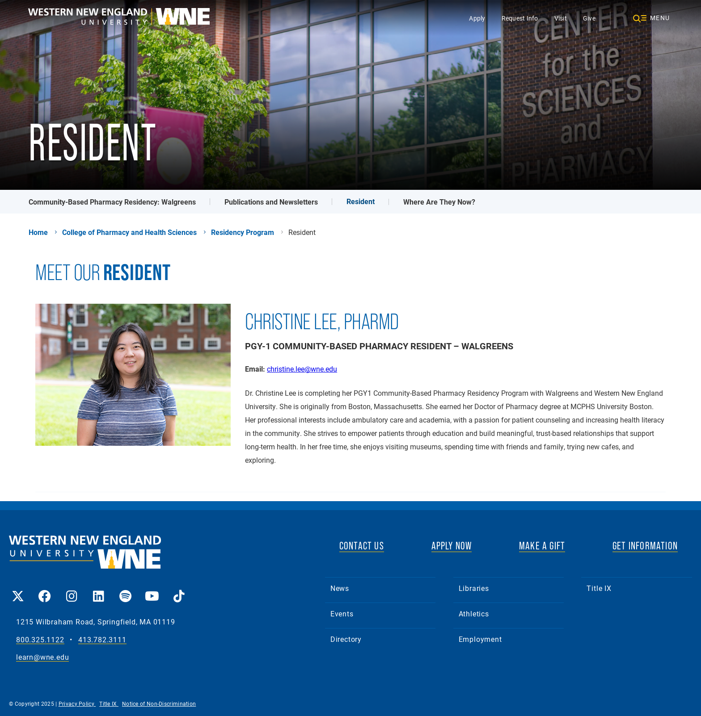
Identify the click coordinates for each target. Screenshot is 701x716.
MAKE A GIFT (542, 546)
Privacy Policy (77, 703)
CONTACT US (361, 546)
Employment (480, 639)
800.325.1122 (40, 640)
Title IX (599, 588)
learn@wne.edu (42, 657)
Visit (560, 18)
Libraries (474, 588)
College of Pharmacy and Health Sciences (129, 232)
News (339, 588)
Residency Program (242, 232)
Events (342, 613)
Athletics (474, 613)
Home (38, 232)
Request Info (520, 18)
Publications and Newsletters (271, 201)
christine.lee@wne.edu (302, 368)
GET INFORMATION (645, 546)
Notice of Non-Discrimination (159, 703)
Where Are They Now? (439, 201)
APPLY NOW (451, 546)
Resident (360, 201)
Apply (477, 18)
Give (589, 18)
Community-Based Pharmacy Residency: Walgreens (112, 201)
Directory (346, 639)
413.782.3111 (102, 640)
